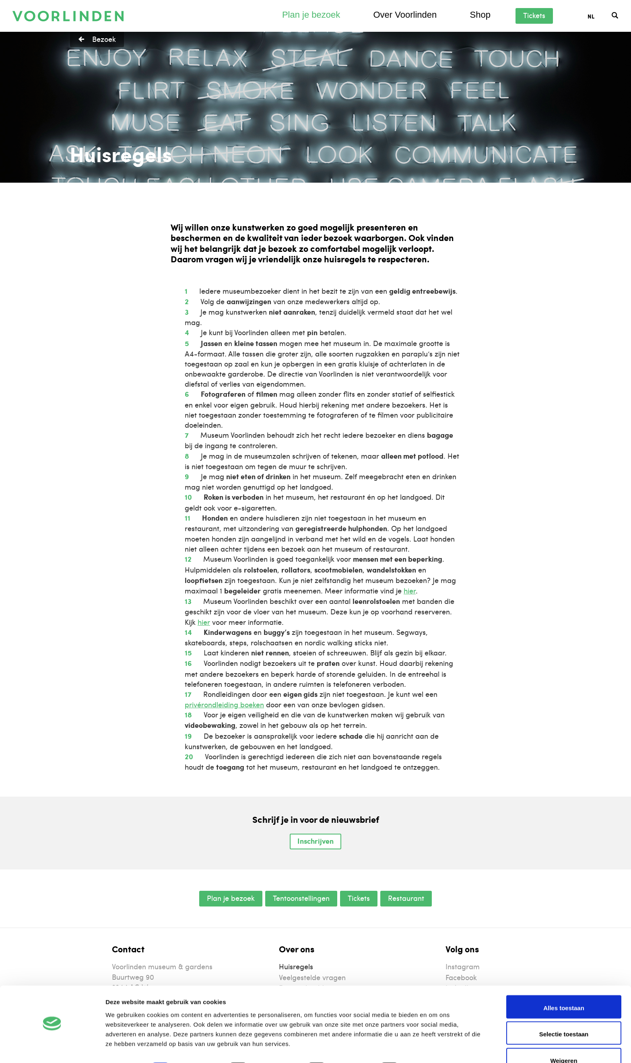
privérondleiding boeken (224, 704)
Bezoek (104, 39)
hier (410, 590)
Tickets (534, 15)
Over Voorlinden (405, 15)
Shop (480, 15)
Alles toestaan (563, 985)
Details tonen (435, 1047)
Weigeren (563, 1037)
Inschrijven (315, 841)
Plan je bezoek (311, 15)
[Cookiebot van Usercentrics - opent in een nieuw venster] (52, 1047)
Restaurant (406, 898)
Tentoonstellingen (301, 898)
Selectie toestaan (564, 1011)
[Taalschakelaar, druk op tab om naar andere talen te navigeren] (600, 16)
